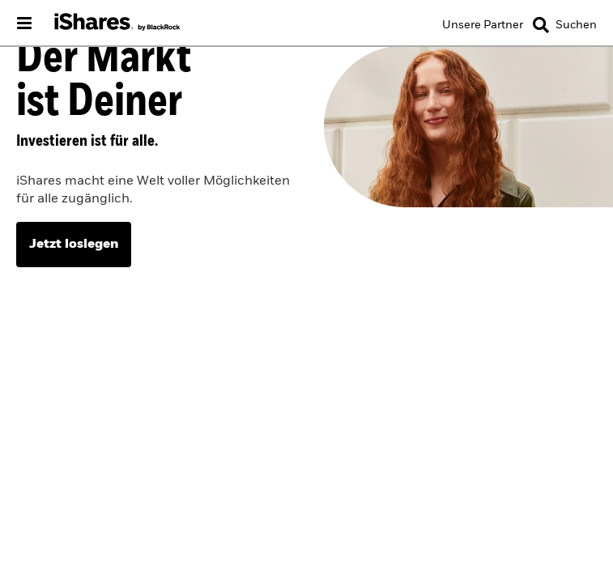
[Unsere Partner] (482, 25)
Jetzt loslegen (73, 244)
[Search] (565, 25)
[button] (541, 25)
